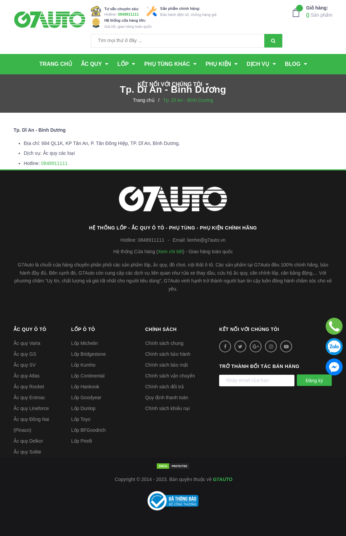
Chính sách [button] (161, 329)
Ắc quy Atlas (27, 375)
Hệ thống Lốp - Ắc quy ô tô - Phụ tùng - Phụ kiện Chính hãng (173, 227)
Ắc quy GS (25, 354)
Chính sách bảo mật (166, 365)
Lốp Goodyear (86, 397)
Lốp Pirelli (81, 441)
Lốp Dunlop (83, 408)
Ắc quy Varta (27, 343)
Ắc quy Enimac (29, 397)
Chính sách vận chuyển (170, 375)
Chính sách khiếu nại (167, 408)
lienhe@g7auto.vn (206, 240)
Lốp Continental (87, 375)
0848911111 (128, 14)
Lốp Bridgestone (88, 354)
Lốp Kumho (83, 365)
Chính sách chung (164, 343)
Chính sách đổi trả (164, 386)
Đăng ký (314, 380)
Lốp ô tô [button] (83, 329)
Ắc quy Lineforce (31, 408)
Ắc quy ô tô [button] (30, 329)
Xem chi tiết (170, 251)
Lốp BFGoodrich (88, 430)
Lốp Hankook (85, 386)
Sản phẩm (319, 11)
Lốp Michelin (84, 343)
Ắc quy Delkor (28, 441)
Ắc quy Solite (27, 452)
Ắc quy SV (25, 365)
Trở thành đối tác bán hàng (259, 366)
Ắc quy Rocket (29, 386)
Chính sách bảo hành (167, 354)
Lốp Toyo (81, 419)
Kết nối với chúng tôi (249, 329)
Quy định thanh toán (166, 397)
